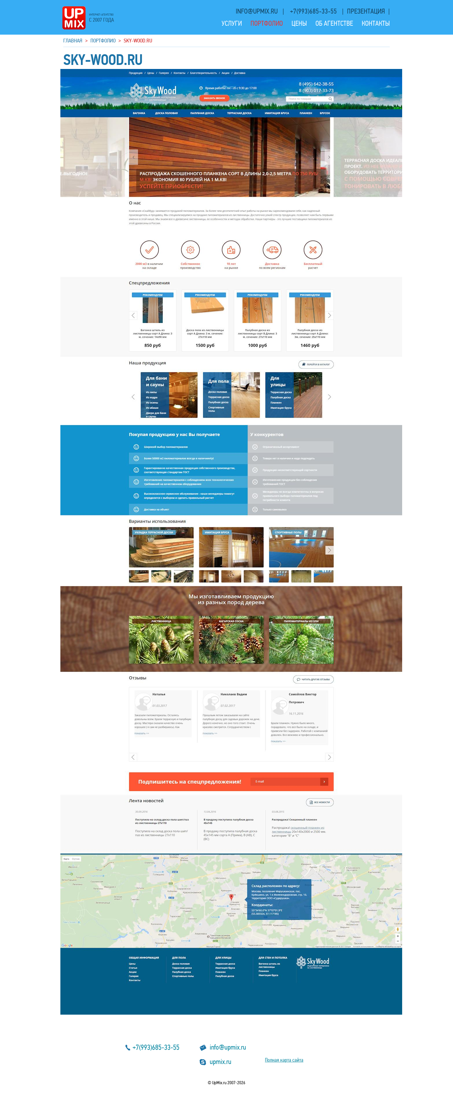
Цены (299, 23)
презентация (366, 11)
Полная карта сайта (284, 1060)
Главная (72, 40)
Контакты (376, 23)
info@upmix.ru (257, 11)
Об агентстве (334, 23)
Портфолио (266, 23)
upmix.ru (220, 1062)
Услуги (232, 23)
